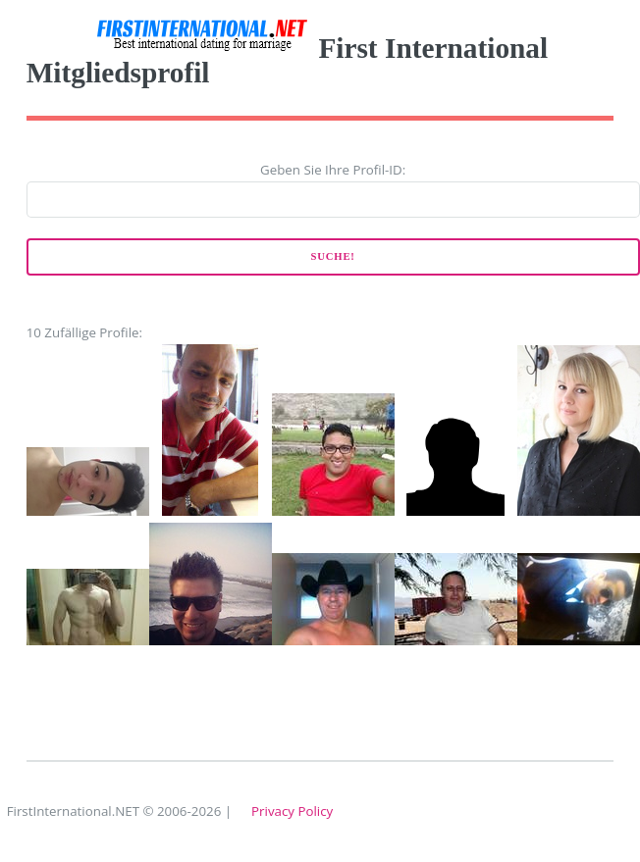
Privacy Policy (292, 811)
